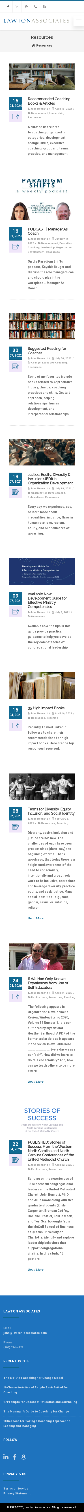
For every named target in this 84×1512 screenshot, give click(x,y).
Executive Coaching (54, 362)
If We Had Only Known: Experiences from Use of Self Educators (48, 983)
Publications (36, 497)
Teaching (52, 717)
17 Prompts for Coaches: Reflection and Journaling (40, 1402)
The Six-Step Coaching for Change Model (33, 1377)
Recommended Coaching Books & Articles (49, 101)
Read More (35, 918)
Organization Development (48, 492)
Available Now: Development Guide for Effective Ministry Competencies (47, 600)
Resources (35, 117)
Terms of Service (15, 1488)
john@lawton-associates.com (25, 1332)
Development (39, 113)
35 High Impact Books (46, 708)
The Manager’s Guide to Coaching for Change (36, 1411)
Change (36, 362)
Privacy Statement (17, 1493)
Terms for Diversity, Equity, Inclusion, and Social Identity (51, 811)
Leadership (56, 113)
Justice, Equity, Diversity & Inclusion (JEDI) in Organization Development (50, 479)
